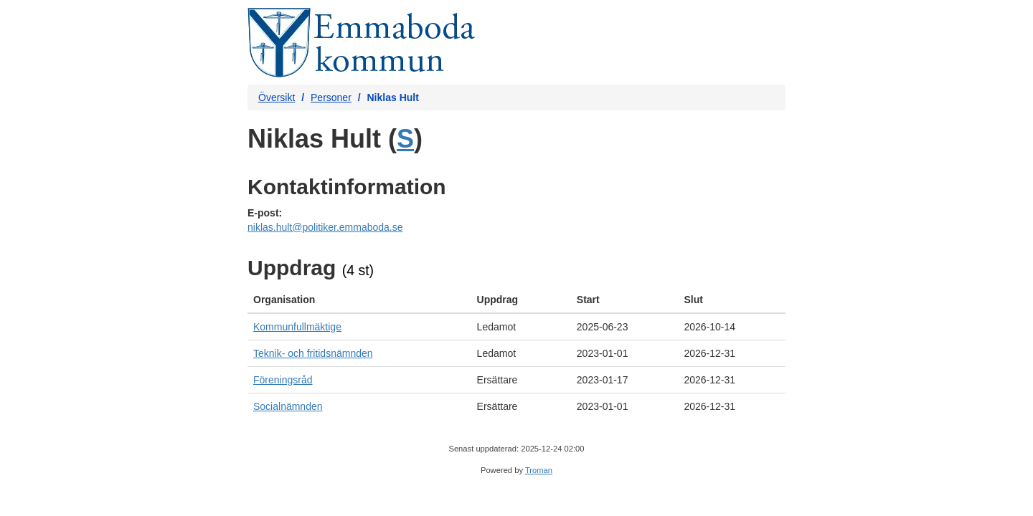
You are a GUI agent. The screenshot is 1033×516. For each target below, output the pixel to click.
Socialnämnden (288, 406)
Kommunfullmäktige (297, 327)
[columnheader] (359, 300)
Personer (331, 97)
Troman (538, 470)
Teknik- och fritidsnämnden (313, 353)
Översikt (276, 97)
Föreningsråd (283, 380)
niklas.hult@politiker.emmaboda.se (325, 227)
